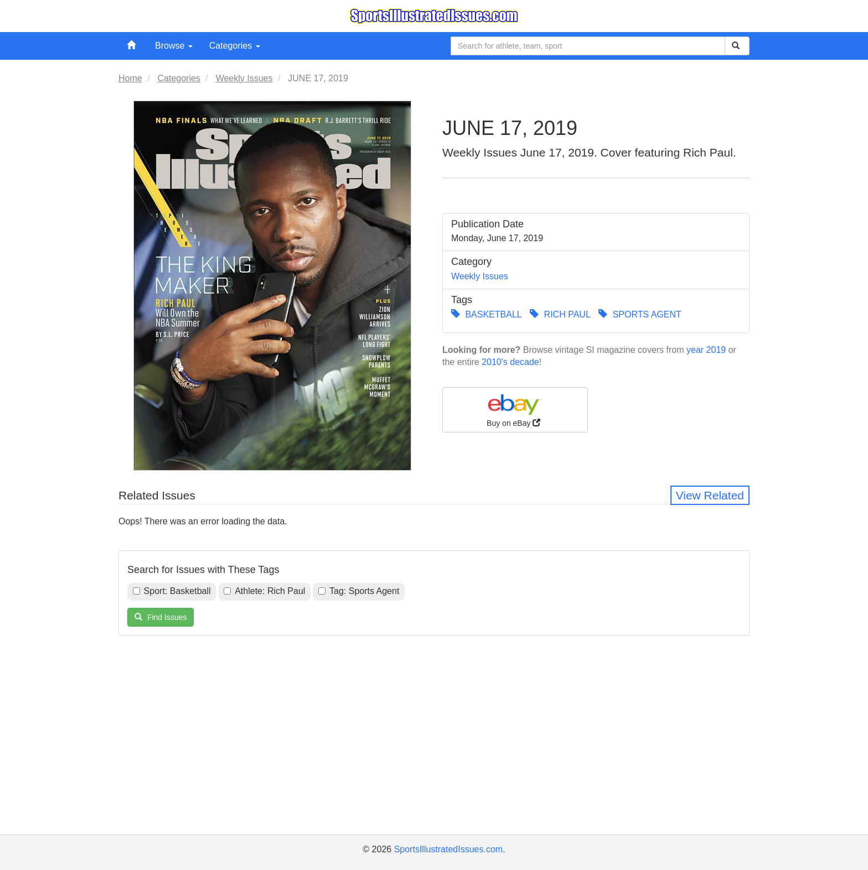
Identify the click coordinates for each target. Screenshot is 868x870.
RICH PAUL (560, 314)
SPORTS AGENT (639, 314)
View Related (710, 495)
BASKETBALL (486, 314)
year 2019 (706, 350)
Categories (234, 45)
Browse (174, 45)
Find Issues (161, 617)
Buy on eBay (515, 409)
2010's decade (510, 362)
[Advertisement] (434, 748)
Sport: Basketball (172, 591)
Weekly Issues (479, 276)
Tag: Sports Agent (358, 591)
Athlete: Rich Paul (264, 591)
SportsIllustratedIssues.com (448, 849)
